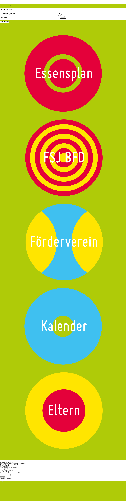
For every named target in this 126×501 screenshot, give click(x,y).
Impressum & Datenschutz (6, 478)
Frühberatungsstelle (63, 15)
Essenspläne (3, 477)
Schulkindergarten (7, 10)
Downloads (5, 22)
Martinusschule (6, 6)
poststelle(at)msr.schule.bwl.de (9, 467)
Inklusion (63, 17)
